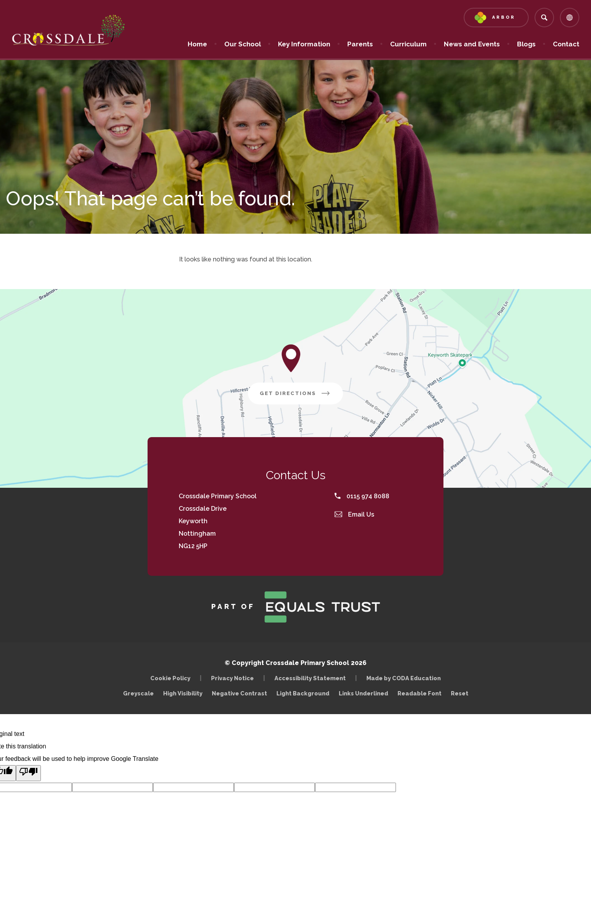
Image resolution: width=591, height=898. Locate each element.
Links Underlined (363, 693)
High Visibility (182, 693)
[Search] (544, 17)
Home (197, 44)
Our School (242, 44)
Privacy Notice (232, 678)
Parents (360, 44)
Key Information (304, 44)
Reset (459, 693)
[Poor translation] (28, 773)
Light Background (302, 693)
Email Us (354, 514)
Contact (566, 44)
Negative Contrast (239, 693)
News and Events (472, 44)
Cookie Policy (170, 678)
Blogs (526, 44)
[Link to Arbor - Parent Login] (496, 17)
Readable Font (419, 693)
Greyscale (138, 693)
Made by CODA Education (405, 678)
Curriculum (408, 44)
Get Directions (301, 396)
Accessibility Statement (310, 678)
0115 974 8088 (361, 496)
